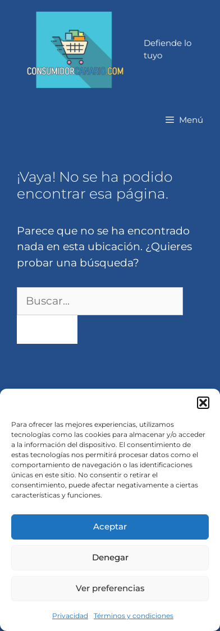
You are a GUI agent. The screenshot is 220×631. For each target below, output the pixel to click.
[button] (203, 402)
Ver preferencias (110, 588)
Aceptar (110, 526)
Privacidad (70, 615)
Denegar (110, 557)
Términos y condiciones (133, 615)
